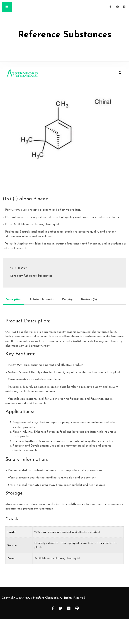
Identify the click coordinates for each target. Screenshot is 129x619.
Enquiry (67, 299)
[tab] (13, 300)
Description (13, 299)
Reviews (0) (89, 299)
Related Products (42, 299)
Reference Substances (38, 275)
